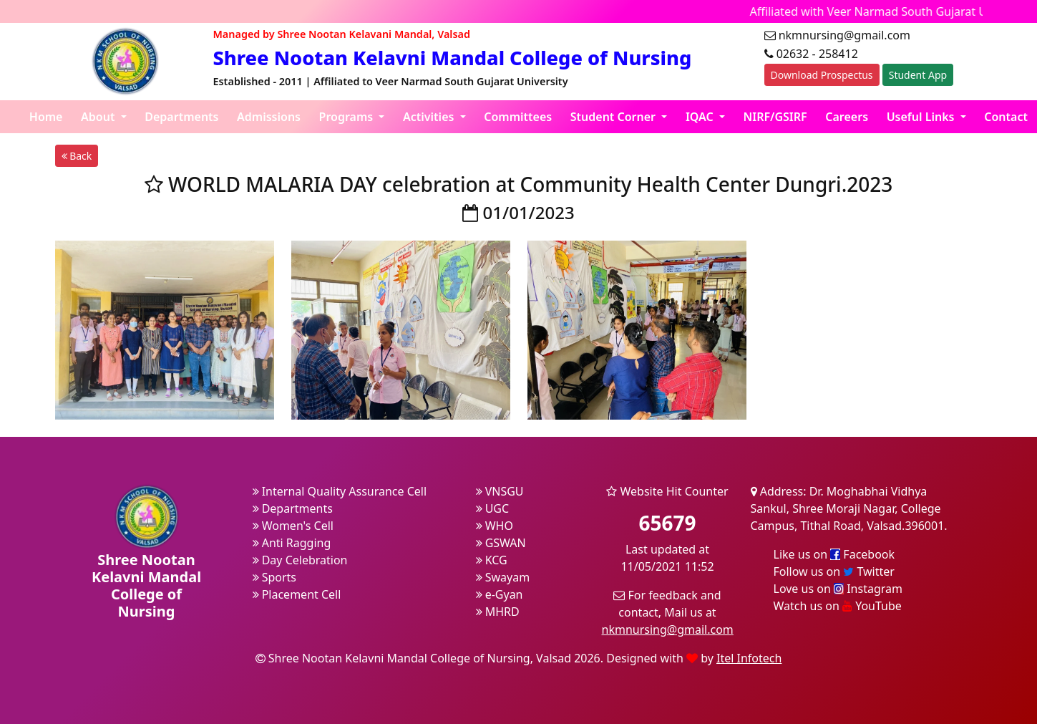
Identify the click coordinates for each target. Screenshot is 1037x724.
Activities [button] (430, 117)
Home (46, 117)
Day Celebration (300, 560)
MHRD (498, 611)
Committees (518, 117)
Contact (1006, 117)
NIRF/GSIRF (775, 117)
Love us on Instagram (838, 589)
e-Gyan (499, 594)
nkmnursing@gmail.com (668, 629)
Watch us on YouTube (838, 606)
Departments (181, 117)
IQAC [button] (701, 117)
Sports (275, 577)
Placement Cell (297, 594)
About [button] (99, 117)
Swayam (503, 577)
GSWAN (501, 543)
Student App (918, 75)
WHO (494, 526)
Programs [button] (347, 117)
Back (77, 156)
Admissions (269, 117)
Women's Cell (293, 526)
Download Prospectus (822, 75)
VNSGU (500, 491)
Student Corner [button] (614, 117)
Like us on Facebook (834, 554)
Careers (846, 117)
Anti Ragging (292, 543)
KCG (491, 560)
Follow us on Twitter (834, 571)
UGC (493, 508)
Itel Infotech (749, 658)
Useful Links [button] (922, 117)
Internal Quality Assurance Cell (340, 491)
